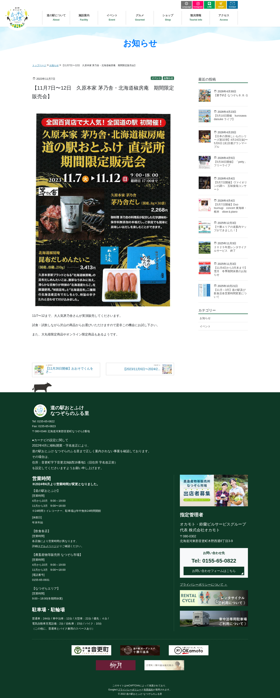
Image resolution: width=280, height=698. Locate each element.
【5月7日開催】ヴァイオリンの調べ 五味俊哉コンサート (230, 186)
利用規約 (148, 689)
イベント (156, 78)
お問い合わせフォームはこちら (214, 570)
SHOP (221, 5)
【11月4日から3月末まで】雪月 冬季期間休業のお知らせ (230, 271)
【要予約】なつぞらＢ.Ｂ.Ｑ (231, 95)
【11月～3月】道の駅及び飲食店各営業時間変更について (230, 293)
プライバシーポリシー (129, 689)
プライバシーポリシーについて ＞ (203, 584)
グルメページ (48, 546)
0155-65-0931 (41, 579)
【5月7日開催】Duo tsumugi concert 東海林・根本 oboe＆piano (230, 208)
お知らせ (168, 78)
